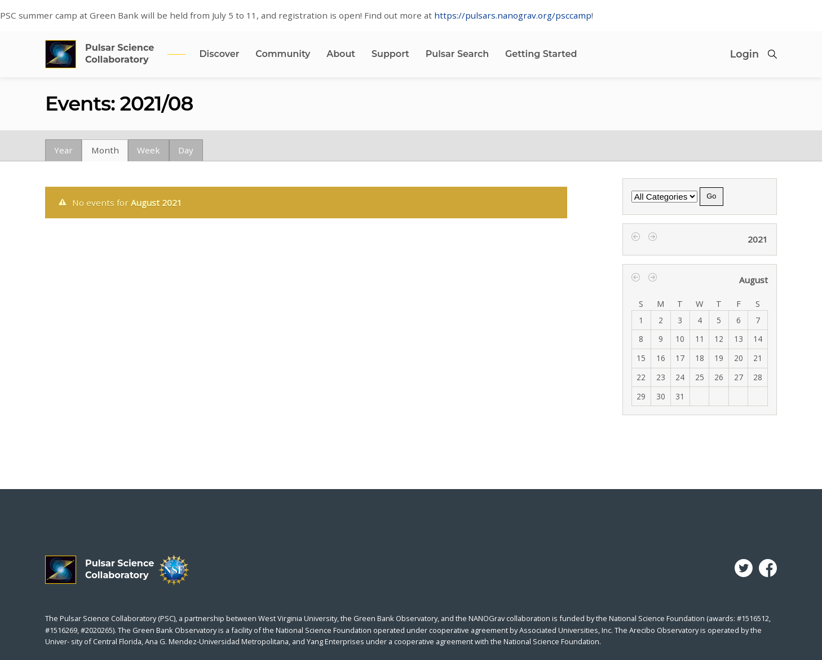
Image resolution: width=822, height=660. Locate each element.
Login (744, 54)
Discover (219, 54)
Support (390, 54)
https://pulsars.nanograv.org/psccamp (512, 15)
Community (282, 54)
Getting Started (541, 54)
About (340, 54)
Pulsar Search (457, 54)
